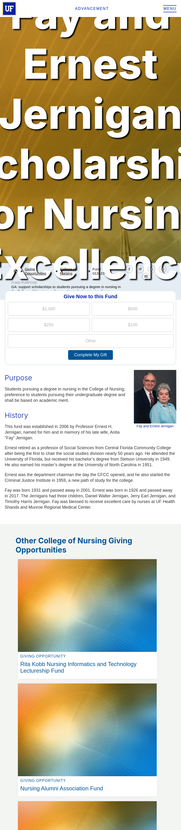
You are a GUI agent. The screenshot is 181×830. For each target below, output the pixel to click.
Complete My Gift (90, 354)
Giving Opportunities (35, 271)
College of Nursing (68, 271)
